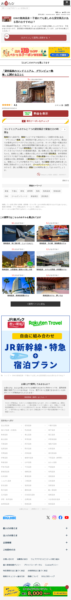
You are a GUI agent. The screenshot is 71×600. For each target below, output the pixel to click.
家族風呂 (34, 196)
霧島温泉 (28, 490)
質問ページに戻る (36, 304)
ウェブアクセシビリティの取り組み (45, 559)
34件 (67, 105)
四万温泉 (28, 444)
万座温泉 (4, 444)
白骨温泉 (51, 449)
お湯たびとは (23, 509)
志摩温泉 (28, 499)
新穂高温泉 (5, 472)
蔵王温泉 (51, 435)
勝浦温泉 (28, 476)
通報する (65, 180)
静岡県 (30, 191)
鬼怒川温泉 (52, 444)
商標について (33, 576)
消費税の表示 (22, 559)
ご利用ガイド (35, 509)
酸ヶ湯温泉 (52, 490)
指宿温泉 (51, 504)
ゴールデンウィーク (19, 196)
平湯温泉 (51, 467)
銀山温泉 (4, 439)
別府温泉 (51, 485)
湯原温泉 (28, 485)
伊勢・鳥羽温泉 (7, 499)
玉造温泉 (51, 481)
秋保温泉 (4, 435)
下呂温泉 (28, 467)
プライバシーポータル (33, 565)
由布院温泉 (5, 504)
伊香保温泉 (52, 439)
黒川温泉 (4, 490)
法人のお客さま (35, 535)
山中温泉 (28, 462)
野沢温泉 (28, 449)
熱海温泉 (46, 191)
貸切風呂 (44, 196)
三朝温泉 (28, 481)
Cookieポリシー (51, 565)
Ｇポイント (45, 509)
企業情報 (35, 542)
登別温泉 (28, 425)
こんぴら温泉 (6, 481)
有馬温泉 (51, 472)
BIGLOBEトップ (48, 576)
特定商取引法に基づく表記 (14, 570)
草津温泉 (28, 439)
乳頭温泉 (28, 430)
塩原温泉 (4, 449)
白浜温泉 (4, 476)
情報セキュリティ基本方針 (14, 576)
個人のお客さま (35, 528)
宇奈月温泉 (5, 467)
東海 (22, 191)
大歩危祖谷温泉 (54, 499)
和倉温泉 (4, 462)
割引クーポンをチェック (35, 121)
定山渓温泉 (5, 425)
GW (6, 196)
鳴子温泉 (51, 430)
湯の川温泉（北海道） (9, 430)
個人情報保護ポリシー (12, 565)
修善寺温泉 (29, 458)
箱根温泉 (51, 495)
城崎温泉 (28, 472)
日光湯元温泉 (30, 495)
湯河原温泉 (52, 453)
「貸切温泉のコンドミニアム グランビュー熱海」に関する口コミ (27, 73)
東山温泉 (28, 435)
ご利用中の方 (35, 549)
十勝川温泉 (52, 425)
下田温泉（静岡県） (55, 458)
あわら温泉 (52, 462)
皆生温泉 (4, 485)
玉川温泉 (4, 495)
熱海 (38, 191)
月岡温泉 (4, 453)
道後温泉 (51, 476)
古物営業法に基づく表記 (37, 570)
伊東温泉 (4, 458)
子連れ (14, 191)
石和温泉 (28, 453)
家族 (6, 191)
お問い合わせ (8, 559)
